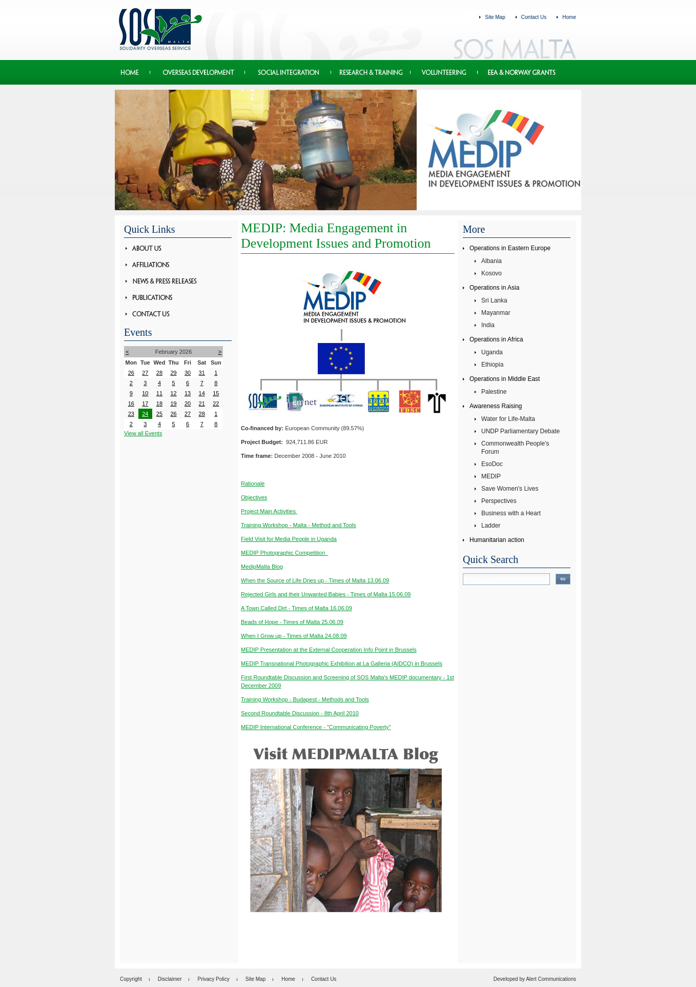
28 (159, 373)
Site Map (495, 17)
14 (202, 393)
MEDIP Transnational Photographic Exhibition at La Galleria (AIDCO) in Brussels (341, 663)
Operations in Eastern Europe (509, 248)
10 (145, 393)
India (488, 325)
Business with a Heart (511, 513)
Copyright (131, 979)
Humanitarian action (496, 539)
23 (131, 414)
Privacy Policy (213, 979)
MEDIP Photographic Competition (284, 553)
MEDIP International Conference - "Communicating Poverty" (316, 727)
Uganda (492, 352)
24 (145, 414)
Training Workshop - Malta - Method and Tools (298, 525)
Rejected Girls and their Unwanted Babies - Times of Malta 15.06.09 (326, 594)
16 (131, 403)
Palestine (493, 391)
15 (216, 393)
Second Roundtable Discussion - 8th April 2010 (300, 713)
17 (145, 403)
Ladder (490, 525)
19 (173, 403)
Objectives (254, 497)
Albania (491, 261)
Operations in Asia (494, 287)
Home (569, 17)
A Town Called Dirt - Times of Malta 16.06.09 (296, 608)
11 (159, 393)
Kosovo (491, 273)
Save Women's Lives (509, 488)
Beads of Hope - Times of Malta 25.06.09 (292, 622)
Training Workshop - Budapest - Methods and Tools (305, 699)
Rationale (252, 483)
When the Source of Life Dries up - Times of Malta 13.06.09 (315, 580)
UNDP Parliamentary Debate (520, 431)
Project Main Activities (269, 511)
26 (131, 373)
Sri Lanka (494, 300)
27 (145, 373)
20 (188, 403)
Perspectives (499, 501)
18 (159, 403)
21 (202, 403)
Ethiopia (492, 364)
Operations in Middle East (504, 378)
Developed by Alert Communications (535, 979)
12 (173, 393)
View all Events (143, 433)
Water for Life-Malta (508, 418)
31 (202, 373)
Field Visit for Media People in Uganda (289, 539)
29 (173, 373)
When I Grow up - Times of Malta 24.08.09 (294, 636)
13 (188, 393)
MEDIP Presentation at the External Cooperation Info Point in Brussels (329, 650)
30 (188, 373)
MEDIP (491, 476)
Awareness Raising (495, 406)
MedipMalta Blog (262, 566)
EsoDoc (492, 464)
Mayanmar (495, 312)
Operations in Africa (496, 339)
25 (159, 414)
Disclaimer (170, 979)
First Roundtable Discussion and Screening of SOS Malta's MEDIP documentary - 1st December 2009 (347, 681)
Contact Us (533, 17)
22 (216, 403)
